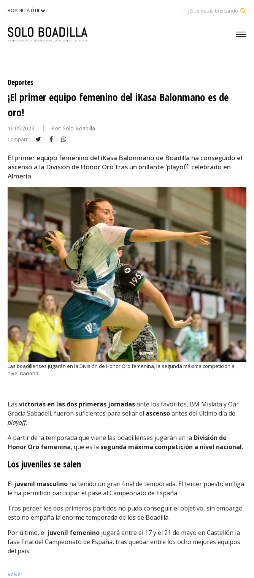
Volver (15, 574)
